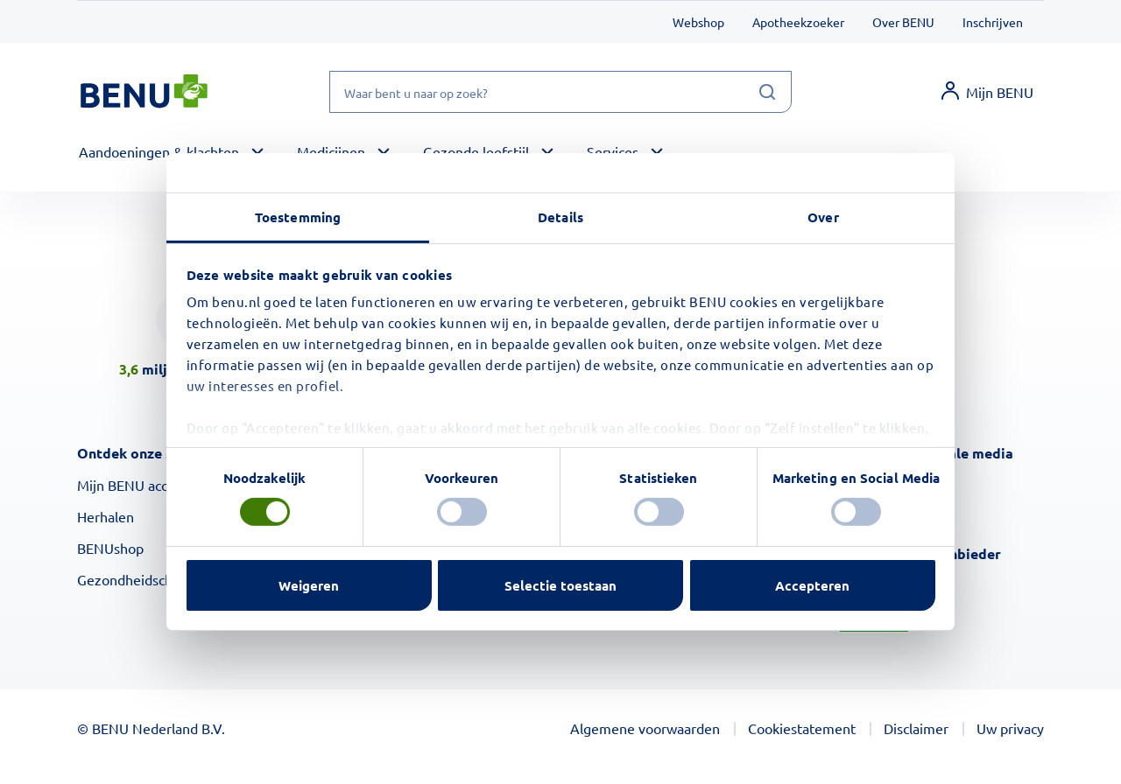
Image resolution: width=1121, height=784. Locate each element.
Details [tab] (560, 217)
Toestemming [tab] (298, 217)
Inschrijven (992, 22)
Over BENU (903, 22)
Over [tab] (822, 217)
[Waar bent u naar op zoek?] (560, 92)
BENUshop (110, 547)
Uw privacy (1010, 728)
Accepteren (812, 585)
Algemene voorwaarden (645, 728)
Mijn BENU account (136, 485)
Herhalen (105, 516)
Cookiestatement (802, 728)
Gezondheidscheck (135, 579)
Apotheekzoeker (798, 22)
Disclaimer (916, 728)
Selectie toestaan (560, 585)
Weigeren (308, 585)
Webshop (698, 22)
